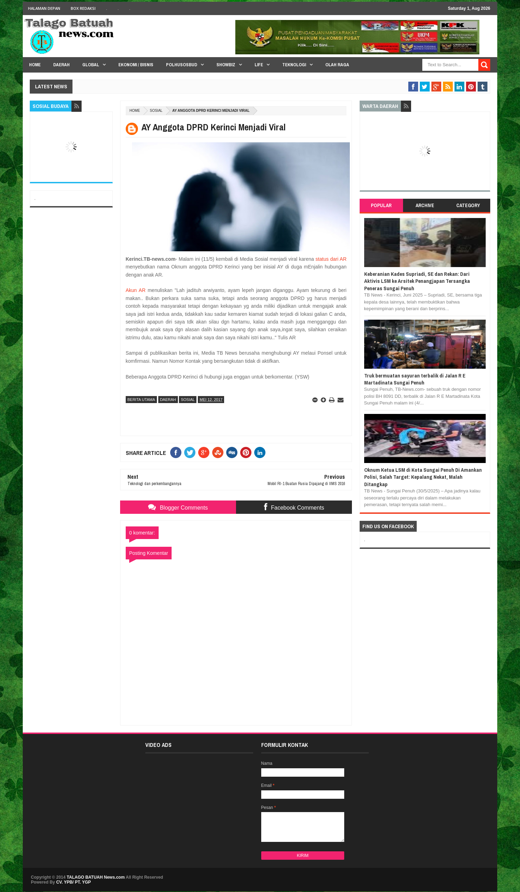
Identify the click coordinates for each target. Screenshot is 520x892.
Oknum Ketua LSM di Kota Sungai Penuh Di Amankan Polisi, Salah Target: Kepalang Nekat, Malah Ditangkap (423, 477)
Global (90, 65)
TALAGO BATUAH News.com (96, 877)
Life (259, 65)
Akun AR (136, 290)
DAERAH (168, 399)
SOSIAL (156, 111)
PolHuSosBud (181, 65)
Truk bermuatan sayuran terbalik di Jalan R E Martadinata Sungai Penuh (414, 379)
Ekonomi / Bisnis (135, 65)
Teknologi (294, 65)
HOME (35, 65)
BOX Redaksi (83, 8)
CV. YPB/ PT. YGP (73, 882)
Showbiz (225, 65)
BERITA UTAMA (141, 399)
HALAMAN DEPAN (44, 8)
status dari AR (331, 259)
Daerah (61, 65)
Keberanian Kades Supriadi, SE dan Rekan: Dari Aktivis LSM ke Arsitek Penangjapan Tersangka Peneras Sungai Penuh (417, 281)
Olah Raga (337, 65)
